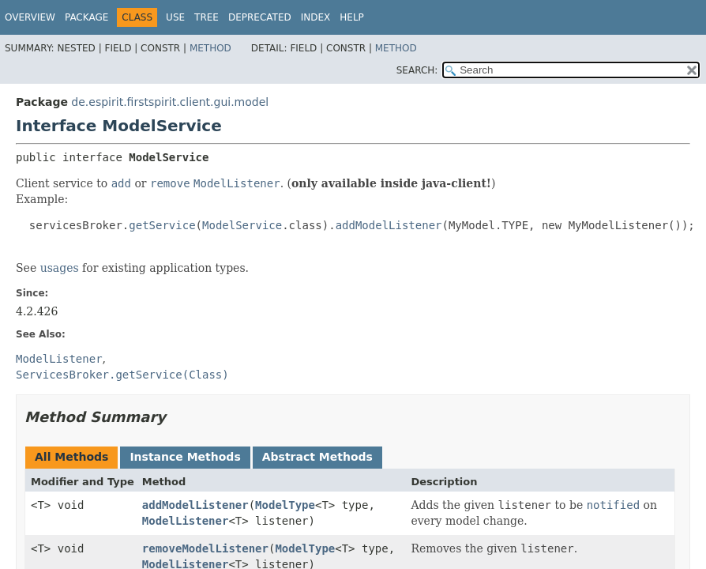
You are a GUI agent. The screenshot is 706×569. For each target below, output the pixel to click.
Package (86, 17)
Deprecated (259, 17)
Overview (30, 17)
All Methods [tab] (71, 456)
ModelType (285, 505)
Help (352, 17)
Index (316, 17)
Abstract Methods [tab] (317, 456)
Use (175, 17)
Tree (206, 17)
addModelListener (195, 505)
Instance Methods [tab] (185, 456)
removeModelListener (205, 548)
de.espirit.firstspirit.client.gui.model (170, 102)
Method (210, 48)
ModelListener (185, 520)
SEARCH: (417, 70)
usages (59, 268)
